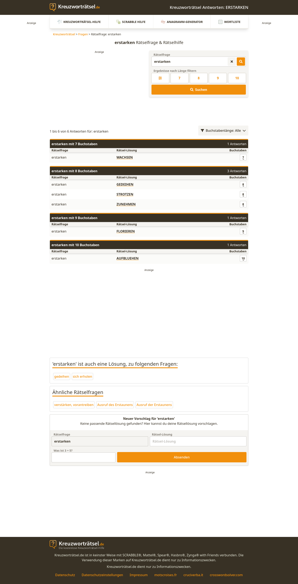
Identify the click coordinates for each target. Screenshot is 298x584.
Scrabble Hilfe (130, 22)
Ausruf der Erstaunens (154, 404)
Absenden (182, 457)
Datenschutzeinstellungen (102, 575)
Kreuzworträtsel (64, 34)
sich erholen (82, 376)
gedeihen (61, 376)
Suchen (198, 89)
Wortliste (229, 22)
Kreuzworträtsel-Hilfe (79, 22)
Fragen (83, 34)
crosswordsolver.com (226, 575)
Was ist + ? (63, 450)
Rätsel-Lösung (162, 434)
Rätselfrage (162, 55)
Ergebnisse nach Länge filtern (175, 71)
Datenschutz (65, 575)
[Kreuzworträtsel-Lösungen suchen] (241, 61)
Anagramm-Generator (182, 22)
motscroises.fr (165, 575)
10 (237, 78)
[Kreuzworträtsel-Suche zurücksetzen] (232, 61)
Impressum (139, 575)
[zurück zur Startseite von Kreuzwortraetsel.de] (77, 7)
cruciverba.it (193, 575)
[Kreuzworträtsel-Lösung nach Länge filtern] (160, 78)
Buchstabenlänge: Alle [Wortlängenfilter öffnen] (223, 130)
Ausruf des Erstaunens (115, 404)
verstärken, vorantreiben (74, 404)
